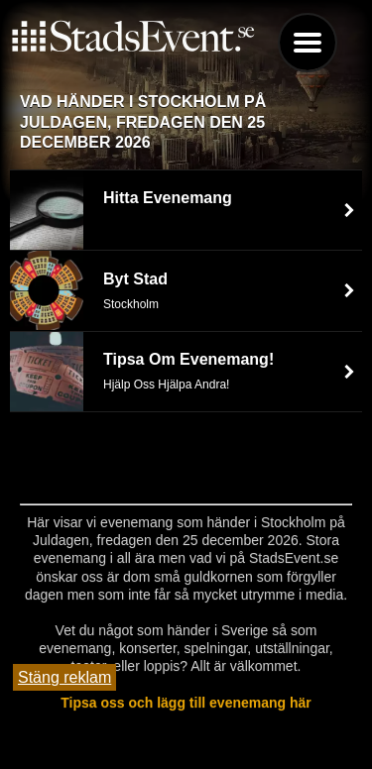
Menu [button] (307, 42)
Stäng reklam (64, 677)
